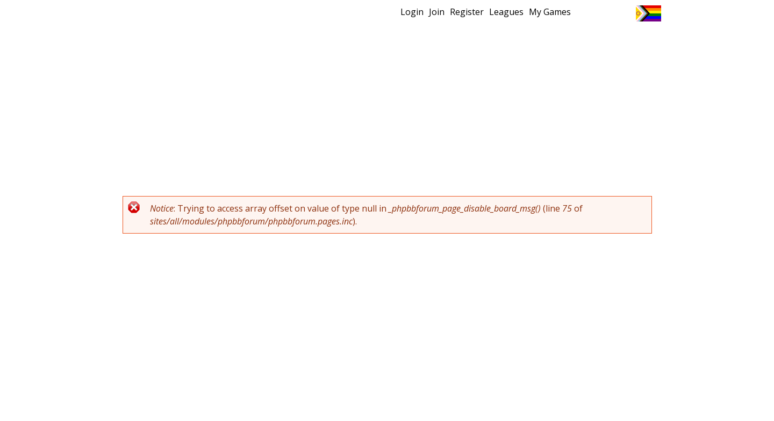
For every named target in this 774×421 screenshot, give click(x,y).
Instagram (623, 13)
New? (360, 40)
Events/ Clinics (478, 40)
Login (412, 12)
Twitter (583, 13)
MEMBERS (410, 40)
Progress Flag (648, 13)
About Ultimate (560, 40)
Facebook (603, 13)
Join (437, 12)
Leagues (506, 12)
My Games (550, 12)
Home (317, 40)
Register (467, 12)
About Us (631, 40)
